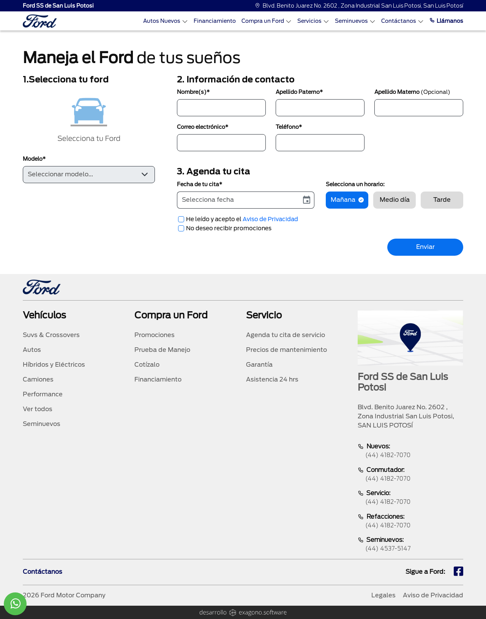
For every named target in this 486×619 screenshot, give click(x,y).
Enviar (425, 246)
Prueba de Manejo (162, 349)
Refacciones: (410, 521)
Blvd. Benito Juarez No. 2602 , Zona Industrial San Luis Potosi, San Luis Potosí (359, 6)
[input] (238, 200)
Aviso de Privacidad (270, 219)
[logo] (40, 21)
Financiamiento (215, 21)
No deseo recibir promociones (228, 228)
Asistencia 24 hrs (272, 379)
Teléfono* (289, 127)
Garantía (259, 364)
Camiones (38, 379)
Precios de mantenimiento (286, 349)
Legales (383, 595)
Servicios (313, 21)
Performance (43, 394)
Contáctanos (402, 21)
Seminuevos (355, 21)
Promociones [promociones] (154, 335)
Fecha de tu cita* (199, 184)
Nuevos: (410, 451)
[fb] (458, 572)
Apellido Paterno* (299, 92)
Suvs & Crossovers (51, 335)
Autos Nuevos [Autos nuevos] (165, 21)
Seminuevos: (410, 544)
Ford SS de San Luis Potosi (58, 6)
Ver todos (37, 409)
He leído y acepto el (242, 219)
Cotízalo (146, 364)
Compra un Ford (266, 21)
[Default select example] (89, 174)
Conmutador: (410, 474)
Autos (32, 349)
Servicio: (410, 498)
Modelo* (34, 159)
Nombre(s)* (193, 92)
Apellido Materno (412, 92)
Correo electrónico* (202, 127)
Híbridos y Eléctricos (54, 364)
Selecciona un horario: (355, 184)
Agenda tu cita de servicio (285, 335)
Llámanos (446, 21)
